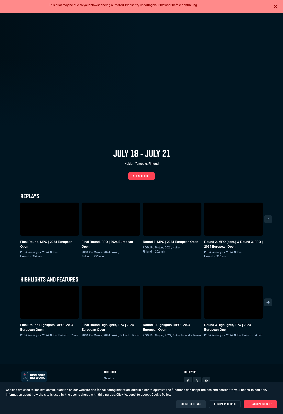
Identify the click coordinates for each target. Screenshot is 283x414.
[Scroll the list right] (268, 219)
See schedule (141, 176)
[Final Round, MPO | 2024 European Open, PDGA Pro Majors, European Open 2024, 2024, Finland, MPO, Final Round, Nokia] (49, 231)
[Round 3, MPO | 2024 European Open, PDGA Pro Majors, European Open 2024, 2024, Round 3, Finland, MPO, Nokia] (172, 228)
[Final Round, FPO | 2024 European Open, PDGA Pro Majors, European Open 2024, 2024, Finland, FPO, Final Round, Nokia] (111, 231)
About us (109, 378)
